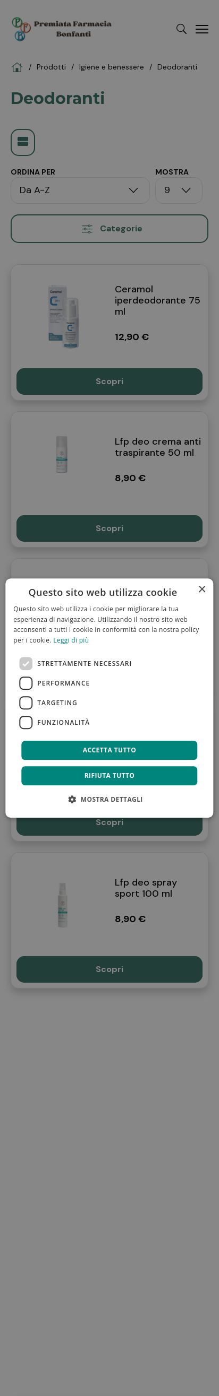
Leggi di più (71, 640)
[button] (109, 799)
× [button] (202, 590)
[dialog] (109, 698)
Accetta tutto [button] (109, 750)
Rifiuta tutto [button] (110, 775)
